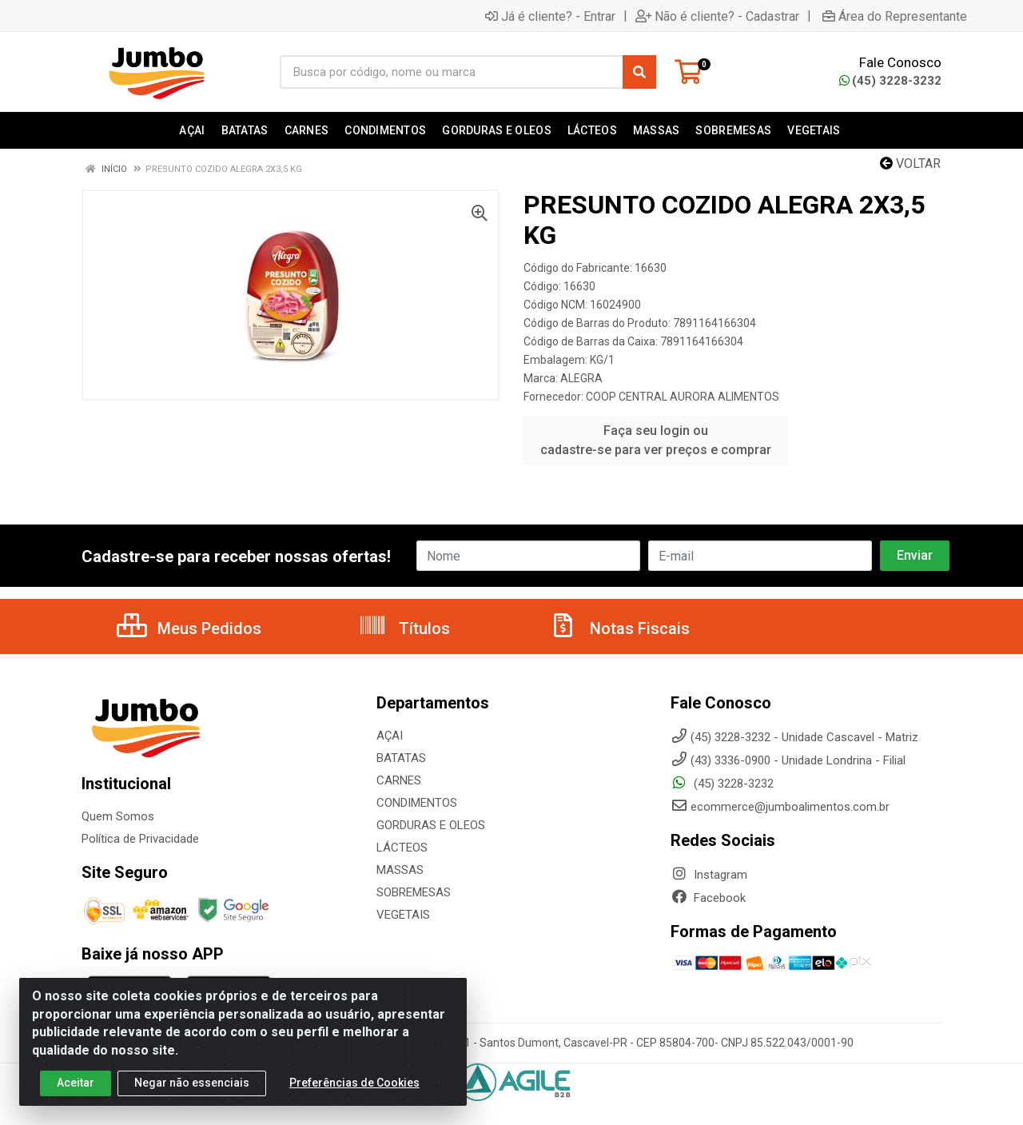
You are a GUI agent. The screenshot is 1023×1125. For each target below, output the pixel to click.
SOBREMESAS (413, 892)
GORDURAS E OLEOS (430, 825)
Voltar (910, 163)
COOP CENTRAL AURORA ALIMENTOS (682, 396)
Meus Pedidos (189, 628)
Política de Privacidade (140, 839)
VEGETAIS (403, 915)
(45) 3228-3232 (890, 81)
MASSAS (400, 870)
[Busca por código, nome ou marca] (451, 72)
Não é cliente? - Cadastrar (717, 16)
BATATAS (401, 758)
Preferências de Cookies (354, 1089)
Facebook (708, 898)
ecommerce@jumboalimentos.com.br (780, 807)
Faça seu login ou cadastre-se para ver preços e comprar (655, 440)
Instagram (709, 875)
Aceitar (75, 1089)
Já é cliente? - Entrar (550, 16)
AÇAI (389, 735)
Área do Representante (894, 16)
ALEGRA (581, 378)
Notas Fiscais (619, 628)
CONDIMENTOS (416, 803)
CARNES (398, 780)
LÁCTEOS (402, 847)
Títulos (404, 628)
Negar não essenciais (191, 1089)
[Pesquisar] (639, 72)
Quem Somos (118, 816)
